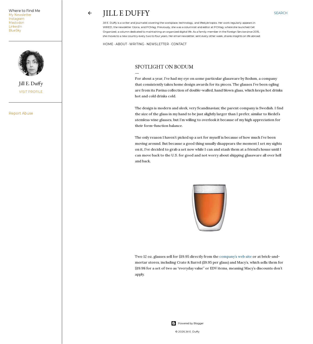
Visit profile (31, 92)
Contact (178, 44)
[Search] (281, 13)
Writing (136, 44)
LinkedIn (15, 26)
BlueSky (15, 30)
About (121, 44)
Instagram (16, 19)
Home (108, 44)
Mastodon (16, 23)
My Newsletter (20, 15)
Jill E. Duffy (31, 83)
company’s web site (235, 256)
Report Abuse (21, 113)
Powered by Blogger (187, 323)
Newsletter (158, 44)
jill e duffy (126, 13)
